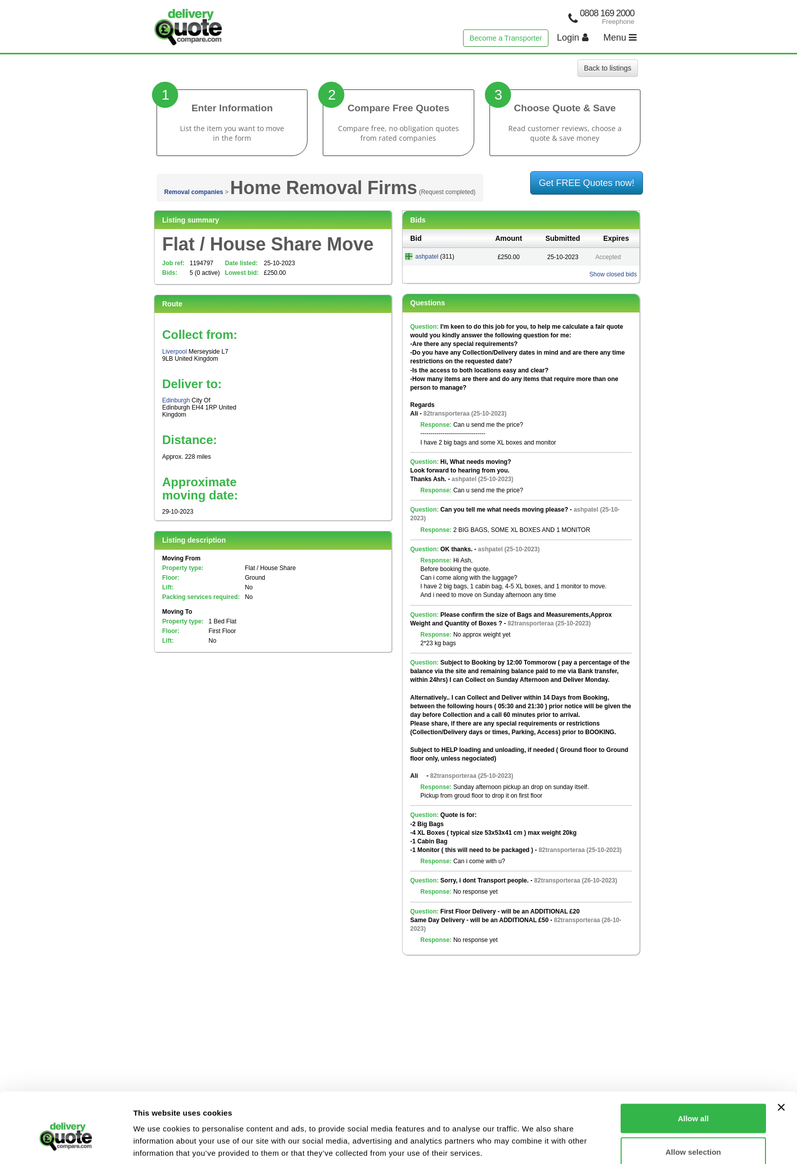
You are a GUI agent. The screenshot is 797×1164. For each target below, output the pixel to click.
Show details (533, 1138)
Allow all (693, 1070)
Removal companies (193, 192)
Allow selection (693, 1103)
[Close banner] (781, 1059)
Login (573, 38)
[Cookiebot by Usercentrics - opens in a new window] (65, 1144)
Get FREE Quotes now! (586, 183)
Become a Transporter (506, 38)
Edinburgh (176, 400)
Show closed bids (613, 274)
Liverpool (174, 351)
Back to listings (607, 68)
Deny (693, 1136)
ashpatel (426, 256)
